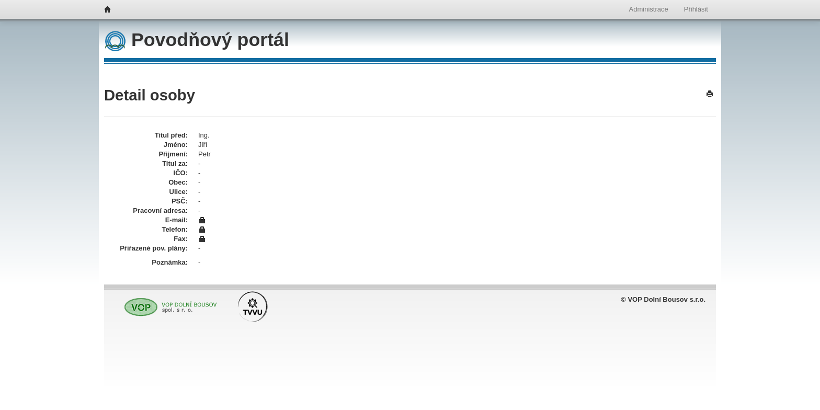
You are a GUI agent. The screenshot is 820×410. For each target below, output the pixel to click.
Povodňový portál (197, 39)
